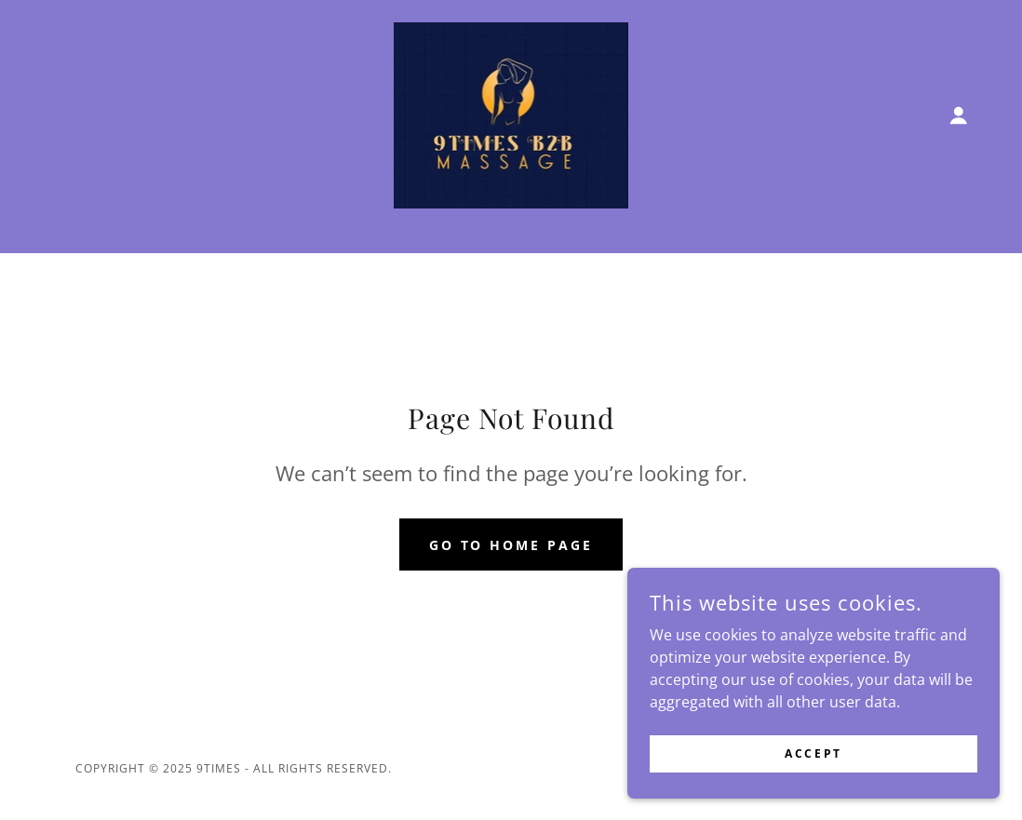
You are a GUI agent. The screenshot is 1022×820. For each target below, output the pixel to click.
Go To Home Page (511, 545)
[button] (958, 115)
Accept (813, 753)
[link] (511, 113)
